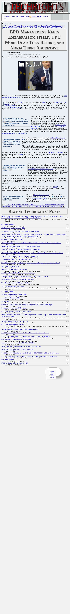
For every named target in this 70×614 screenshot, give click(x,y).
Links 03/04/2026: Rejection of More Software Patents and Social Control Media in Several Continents (31, 243)
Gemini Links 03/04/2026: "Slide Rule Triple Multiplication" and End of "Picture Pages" (27, 305)
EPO (43, 102)
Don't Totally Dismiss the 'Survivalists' (12, 287)
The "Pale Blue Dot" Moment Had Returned (14, 270)
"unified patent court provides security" (42, 169)
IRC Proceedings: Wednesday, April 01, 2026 (14, 363)
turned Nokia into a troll (41, 195)
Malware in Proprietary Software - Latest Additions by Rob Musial (20, 246)
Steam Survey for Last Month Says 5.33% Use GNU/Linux (18, 343)
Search (46, 16)
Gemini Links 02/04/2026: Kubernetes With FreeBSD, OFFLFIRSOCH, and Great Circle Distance (30, 353)
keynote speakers (10, 106)
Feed (6, 18)
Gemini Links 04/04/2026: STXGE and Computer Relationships (20, 231)
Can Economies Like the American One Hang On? (16, 340)
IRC (17, 16)
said (20, 155)
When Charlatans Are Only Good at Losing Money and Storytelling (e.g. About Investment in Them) (30, 263)
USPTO (19, 102)
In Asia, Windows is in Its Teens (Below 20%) (14, 321)
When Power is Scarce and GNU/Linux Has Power (16, 283)
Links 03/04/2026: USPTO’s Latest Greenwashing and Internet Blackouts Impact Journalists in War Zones (32, 253)
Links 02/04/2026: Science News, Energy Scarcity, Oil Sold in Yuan (21, 347)
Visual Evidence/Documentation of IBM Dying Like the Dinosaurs (20, 250)
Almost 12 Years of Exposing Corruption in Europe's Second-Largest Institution (24, 276)
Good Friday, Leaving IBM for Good (12, 240)
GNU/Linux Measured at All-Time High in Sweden (16, 312)
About (12, 16)
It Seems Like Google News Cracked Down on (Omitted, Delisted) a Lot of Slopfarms (26, 336)
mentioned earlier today (38, 199)
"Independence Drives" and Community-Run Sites (16, 260)
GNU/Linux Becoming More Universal (12, 325)
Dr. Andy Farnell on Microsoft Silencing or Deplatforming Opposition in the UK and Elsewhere (29, 357)
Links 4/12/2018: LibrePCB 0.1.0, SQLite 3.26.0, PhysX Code (42, 28)
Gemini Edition (24, 16)
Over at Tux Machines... (8, 225)
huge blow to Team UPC (55, 153)
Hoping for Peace (6, 302)
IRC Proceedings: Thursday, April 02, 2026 (13, 295)
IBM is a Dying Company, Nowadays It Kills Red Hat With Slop (20, 256)
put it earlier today (15, 107)
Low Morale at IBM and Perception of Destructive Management (20, 330)
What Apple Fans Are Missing (10, 266)
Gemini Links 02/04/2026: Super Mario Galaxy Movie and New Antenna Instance (25, 333)
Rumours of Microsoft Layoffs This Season (14, 308)
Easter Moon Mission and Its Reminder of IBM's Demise (17, 280)
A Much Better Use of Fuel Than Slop (12, 298)
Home (7, 16)
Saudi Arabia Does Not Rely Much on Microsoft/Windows (18, 273)
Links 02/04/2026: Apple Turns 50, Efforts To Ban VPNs (17, 350)
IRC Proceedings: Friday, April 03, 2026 (13, 228)
